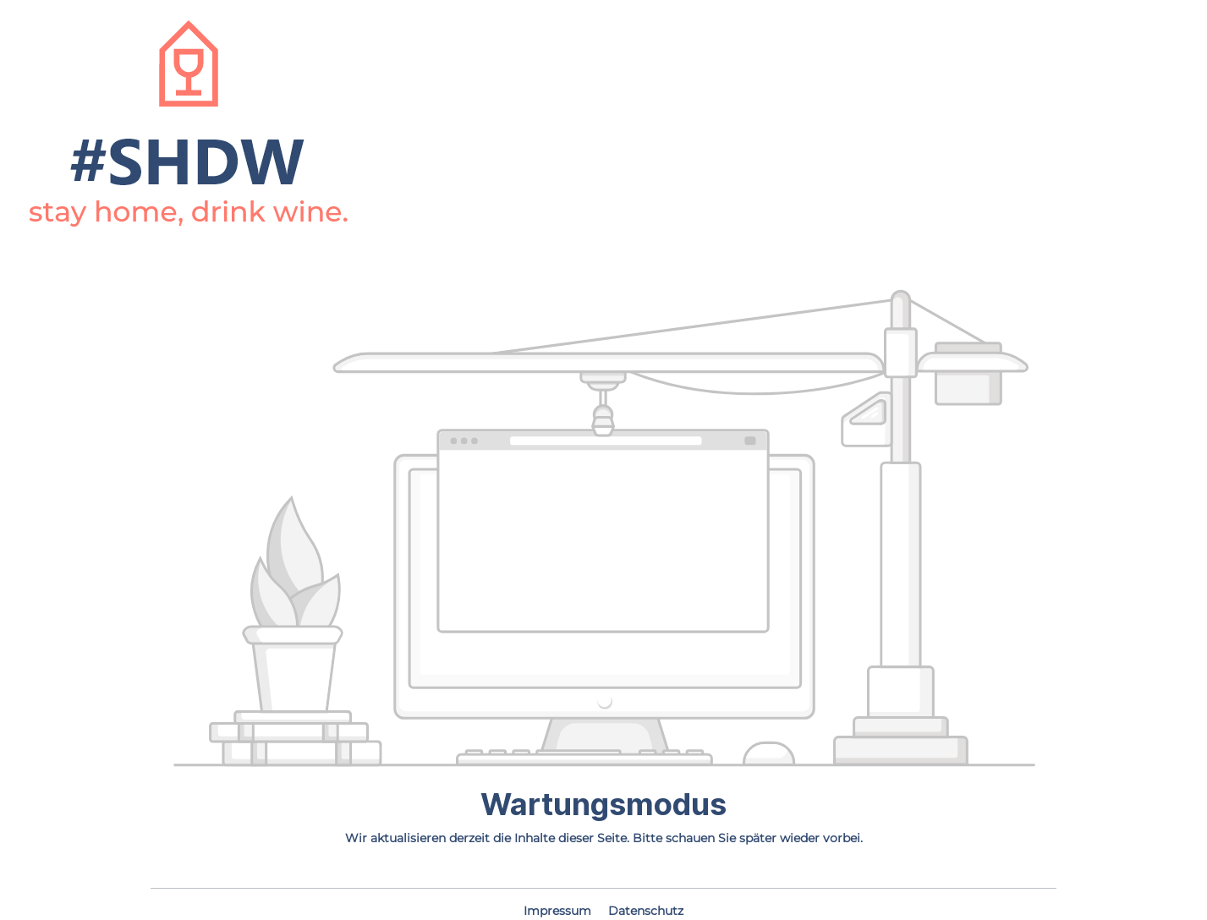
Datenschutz (645, 910)
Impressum (559, 910)
